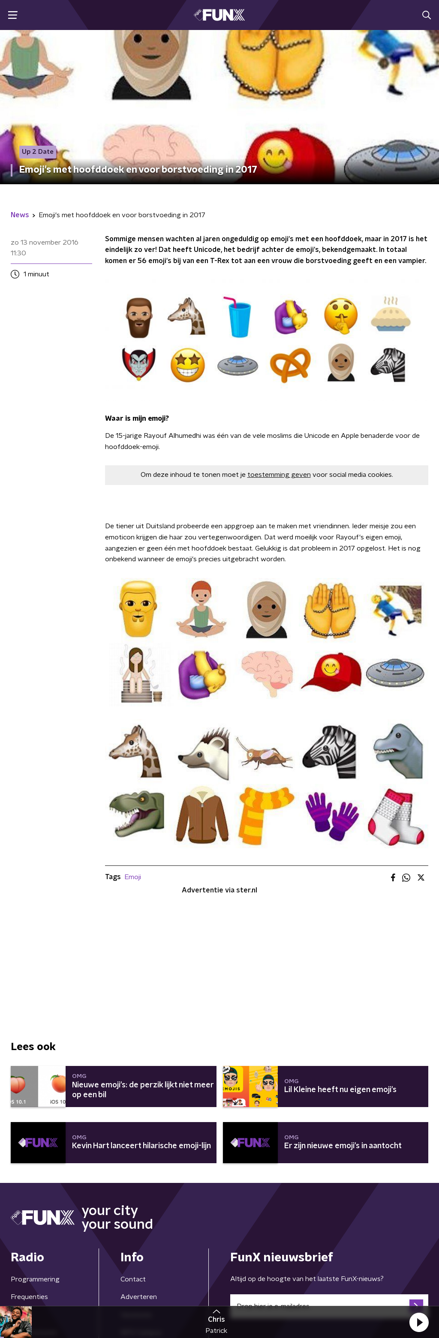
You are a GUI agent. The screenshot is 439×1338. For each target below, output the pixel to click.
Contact (133, 1279)
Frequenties (29, 1296)
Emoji (132, 877)
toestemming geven (279, 474)
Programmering (35, 1279)
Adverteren (138, 1296)
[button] (419, 1322)
